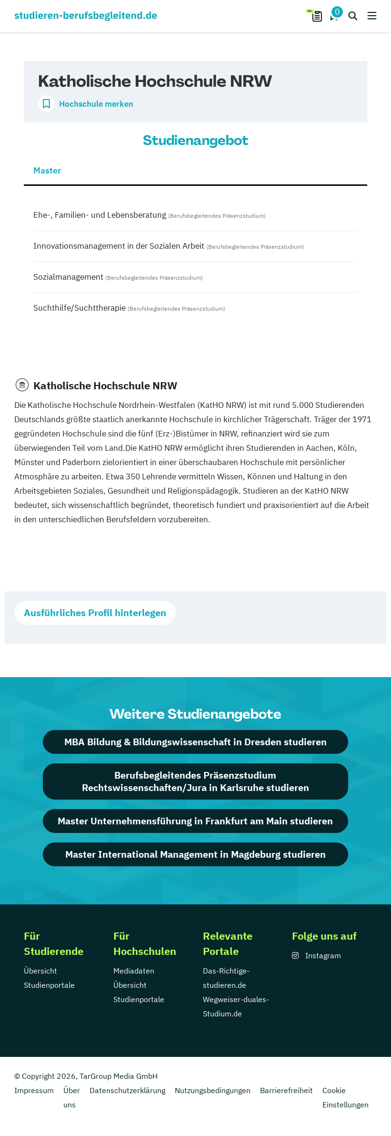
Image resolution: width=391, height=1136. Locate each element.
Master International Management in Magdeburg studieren (195, 854)
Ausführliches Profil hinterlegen (95, 612)
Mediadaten (133, 970)
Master (47, 170)
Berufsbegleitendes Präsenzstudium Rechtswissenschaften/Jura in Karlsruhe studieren (195, 781)
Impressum (34, 1090)
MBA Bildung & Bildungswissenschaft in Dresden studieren (195, 741)
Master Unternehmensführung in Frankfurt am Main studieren (195, 820)
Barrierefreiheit (286, 1090)
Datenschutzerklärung (127, 1090)
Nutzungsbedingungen (213, 1090)
